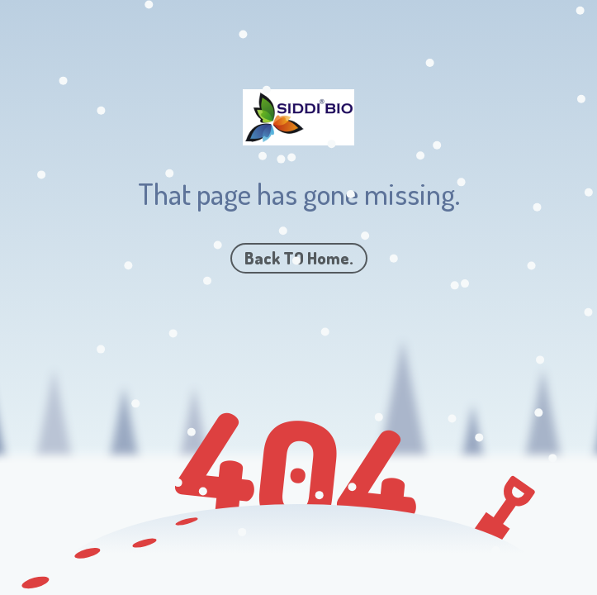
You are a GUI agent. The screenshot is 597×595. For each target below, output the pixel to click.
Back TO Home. (298, 258)
